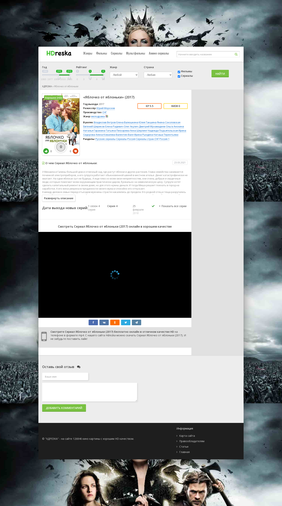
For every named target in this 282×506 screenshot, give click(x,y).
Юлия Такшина (147, 122)
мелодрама (98, 116)
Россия (131, 139)
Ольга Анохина (175, 126)
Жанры (87, 53)
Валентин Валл (125, 134)
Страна (149, 67)
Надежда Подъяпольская (163, 130)
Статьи (183, 446)
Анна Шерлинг (138, 130)
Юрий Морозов (106, 108)
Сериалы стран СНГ (147, 139)
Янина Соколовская (168, 122)
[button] (173, 209)
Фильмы (101, 53)
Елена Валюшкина (127, 122)
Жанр (113, 67)
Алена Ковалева (105, 134)
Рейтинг (81, 67)
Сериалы (116, 53)
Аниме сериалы (159, 53)
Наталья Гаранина (94, 130)
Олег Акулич (131, 126)
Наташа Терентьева (166, 134)
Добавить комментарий (64, 408)
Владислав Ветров (105, 122)
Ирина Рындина (143, 134)
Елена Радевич (114, 126)
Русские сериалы (105, 139)
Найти (220, 73)
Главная (184, 452)
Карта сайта (187, 435)
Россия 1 (164, 139)
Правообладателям (191, 441)
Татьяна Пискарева (117, 130)
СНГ (104, 112)
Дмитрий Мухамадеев (152, 126)
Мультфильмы (135, 53)
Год (44, 67)
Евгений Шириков (94, 126)
